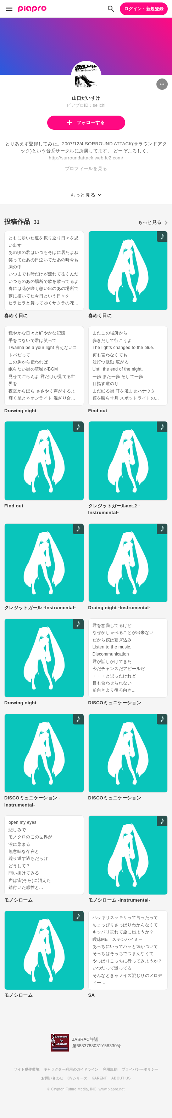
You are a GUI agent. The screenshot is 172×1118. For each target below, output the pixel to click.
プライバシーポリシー (140, 1069)
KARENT (99, 1078)
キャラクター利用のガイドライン (71, 1069)
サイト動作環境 (26, 1069)
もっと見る (153, 222)
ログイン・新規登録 (143, 8)
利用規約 (110, 1069)
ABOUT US (121, 1078)
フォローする (86, 122)
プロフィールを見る (86, 168)
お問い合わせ (52, 1078)
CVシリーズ (77, 1078)
